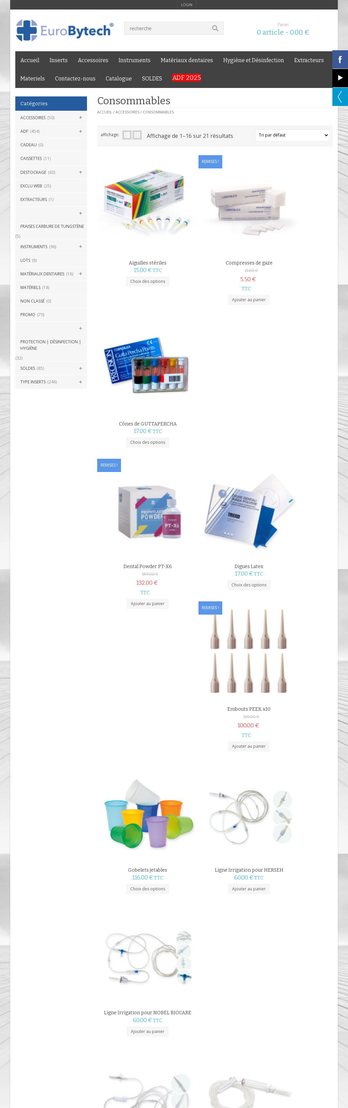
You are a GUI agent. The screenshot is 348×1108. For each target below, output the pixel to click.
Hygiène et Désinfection (253, 60)
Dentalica (301, 738)
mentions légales (45, 995)
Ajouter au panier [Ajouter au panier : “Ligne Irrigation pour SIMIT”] (215, 662)
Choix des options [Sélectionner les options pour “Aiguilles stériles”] (136, 258)
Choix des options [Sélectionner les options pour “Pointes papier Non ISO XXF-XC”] (136, 891)
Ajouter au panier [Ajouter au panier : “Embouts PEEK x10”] (293, 415)
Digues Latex (215, 379)
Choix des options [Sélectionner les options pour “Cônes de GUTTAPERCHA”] (293, 258)
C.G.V (20, 995)
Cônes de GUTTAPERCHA (293, 240)
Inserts (59, 60)
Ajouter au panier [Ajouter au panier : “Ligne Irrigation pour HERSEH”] (215, 536)
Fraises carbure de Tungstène (52, 226)
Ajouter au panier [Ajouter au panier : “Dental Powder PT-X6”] (136, 415)
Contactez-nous (75, 78)
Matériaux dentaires (187, 60)
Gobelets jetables (136, 517)
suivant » (127, 920)
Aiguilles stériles (136, 240)
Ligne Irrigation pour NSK (136, 644)
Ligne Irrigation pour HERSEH (214, 517)
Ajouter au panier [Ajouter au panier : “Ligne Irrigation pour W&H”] (293, 662)
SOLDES (152, 78)
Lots (25, 260)
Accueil (29, 60)
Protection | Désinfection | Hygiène (50, 345)
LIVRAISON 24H (56, 957)
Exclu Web (31, 186)
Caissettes (31, 158)
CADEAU (28, 145)
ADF (24, 131)
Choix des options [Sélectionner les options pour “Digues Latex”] (214, 397)
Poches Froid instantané (215, 763)
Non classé (32, 301)
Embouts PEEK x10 (293, 379)
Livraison (73, 995)
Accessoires (93, 60)
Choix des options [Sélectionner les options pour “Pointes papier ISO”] (293, 758)
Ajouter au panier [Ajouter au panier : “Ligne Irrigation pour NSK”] (136, 662)
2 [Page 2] (112, 920)
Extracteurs (309, 60)
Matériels (30, 287)
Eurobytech (115, 1010)
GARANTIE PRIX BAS (225, 957)
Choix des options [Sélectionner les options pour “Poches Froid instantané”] (214, 782)
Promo (27, 314)
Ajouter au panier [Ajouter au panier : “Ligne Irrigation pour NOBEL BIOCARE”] (293, 542)
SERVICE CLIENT (303, 957)
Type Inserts (33, 382)
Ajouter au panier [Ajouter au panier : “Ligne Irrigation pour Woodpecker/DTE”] (136, 789)
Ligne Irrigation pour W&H (293, 644)
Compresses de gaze (214, 240)
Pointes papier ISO (293, 733)
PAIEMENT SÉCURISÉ (144, 957)
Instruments (135, 60)
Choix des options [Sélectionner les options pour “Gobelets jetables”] (136, 536)
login (186, 4)
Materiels (32, 78)
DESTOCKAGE (33, 172)
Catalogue (119, 78)
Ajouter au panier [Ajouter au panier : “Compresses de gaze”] (215, 277)
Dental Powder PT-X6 (136, 379)
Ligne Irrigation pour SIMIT (215, 644)
